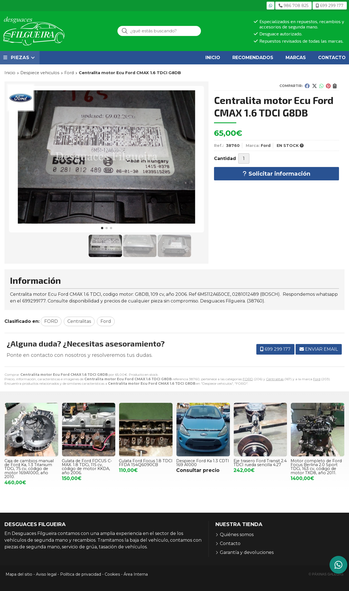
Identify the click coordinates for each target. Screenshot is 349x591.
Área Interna (136, 574)
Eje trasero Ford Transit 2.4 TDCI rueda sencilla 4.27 (260, 462)
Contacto (230, 543)
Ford (316, 379)
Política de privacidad (80, 574)
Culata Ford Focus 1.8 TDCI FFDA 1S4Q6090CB (146, 462)
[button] (102, 228)
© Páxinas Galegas (326, 574)
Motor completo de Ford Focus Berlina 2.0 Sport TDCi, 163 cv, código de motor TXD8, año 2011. (316, 466)
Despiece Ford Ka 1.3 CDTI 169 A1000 (202, 462)
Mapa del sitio (19, 574)
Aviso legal (46, 574)
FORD (248, 379)
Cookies (112, 574)
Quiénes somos (237, 534)
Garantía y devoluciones (247, 552)
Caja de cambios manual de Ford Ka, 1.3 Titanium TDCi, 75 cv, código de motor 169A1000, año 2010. (29, 468)
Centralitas (275, 379)
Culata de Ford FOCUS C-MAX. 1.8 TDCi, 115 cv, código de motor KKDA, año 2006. (87, 466)
